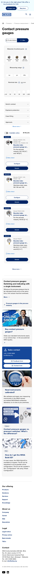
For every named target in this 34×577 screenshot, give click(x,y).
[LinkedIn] (8, 572)
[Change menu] (30, 14)
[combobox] (17, 104)
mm (22, 82)
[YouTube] (3, 572)
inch (24, 82)
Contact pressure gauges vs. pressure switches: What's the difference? (16, 431)
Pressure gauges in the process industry (17, 304)
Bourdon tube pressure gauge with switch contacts (20, 146)
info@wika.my (8, 355)
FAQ (6, 451)
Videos (7, 426)
